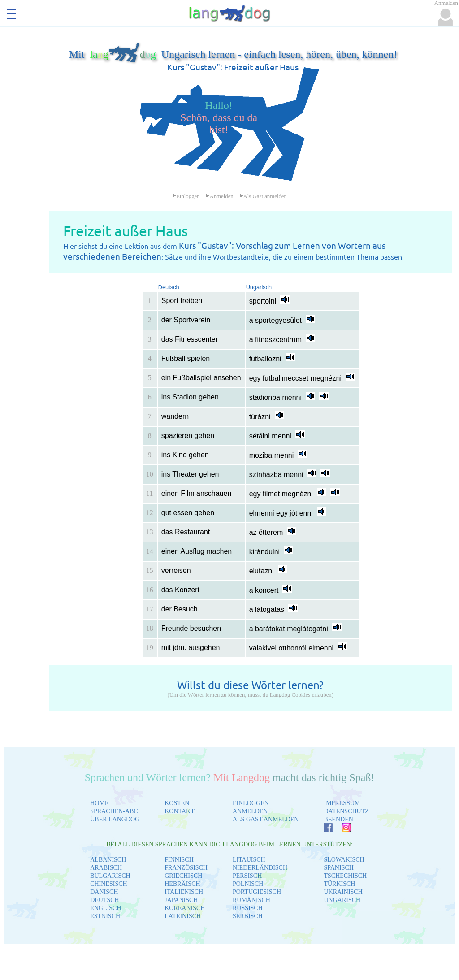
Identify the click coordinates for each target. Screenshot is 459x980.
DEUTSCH (104, 900)
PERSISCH (247, 875)
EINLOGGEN (251, 803)
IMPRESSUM (342, 803)
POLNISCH (248, 883)
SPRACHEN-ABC (114, 811)
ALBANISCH (108, 859)
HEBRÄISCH (182, 883)
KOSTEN (177, 803)
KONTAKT (180, 811)
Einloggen (186, 196)
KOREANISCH (185, 908)
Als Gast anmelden (263, 196)
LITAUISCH (249, 859)
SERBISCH (248, 916)
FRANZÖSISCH (186, 867)
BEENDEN (338, 819)
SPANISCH (338, 867)
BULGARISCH (110, 875)
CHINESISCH (108, 883)
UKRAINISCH (343, 892)
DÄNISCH (104, 892)
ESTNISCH (105, 916)
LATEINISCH (183, 916)
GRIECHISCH (183, 875)
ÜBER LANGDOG (114, 819)
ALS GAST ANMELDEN (266, 819)
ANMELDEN (250, 811)
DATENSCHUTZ (346, 811)
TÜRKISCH (339, 883)
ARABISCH (106, 867)
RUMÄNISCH (251, 900)
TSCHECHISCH (345, 875)
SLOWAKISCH (344, 859)
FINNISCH (179, 859)
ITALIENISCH (184, 892)
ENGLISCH (105, 908)
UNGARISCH (342, 900)
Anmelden (219, 196)
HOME (99, 803)
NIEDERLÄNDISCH (260, 867)
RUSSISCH (248, 908)
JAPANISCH (181, 900)
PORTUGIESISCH (257, 892)
